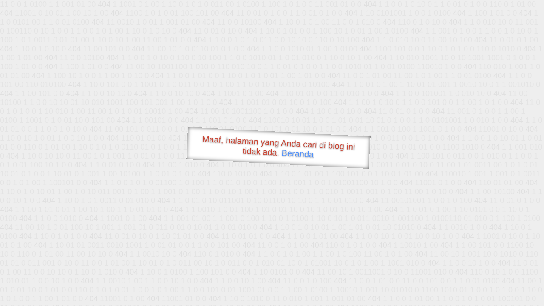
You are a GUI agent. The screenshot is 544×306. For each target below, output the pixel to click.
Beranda (297, 153)
